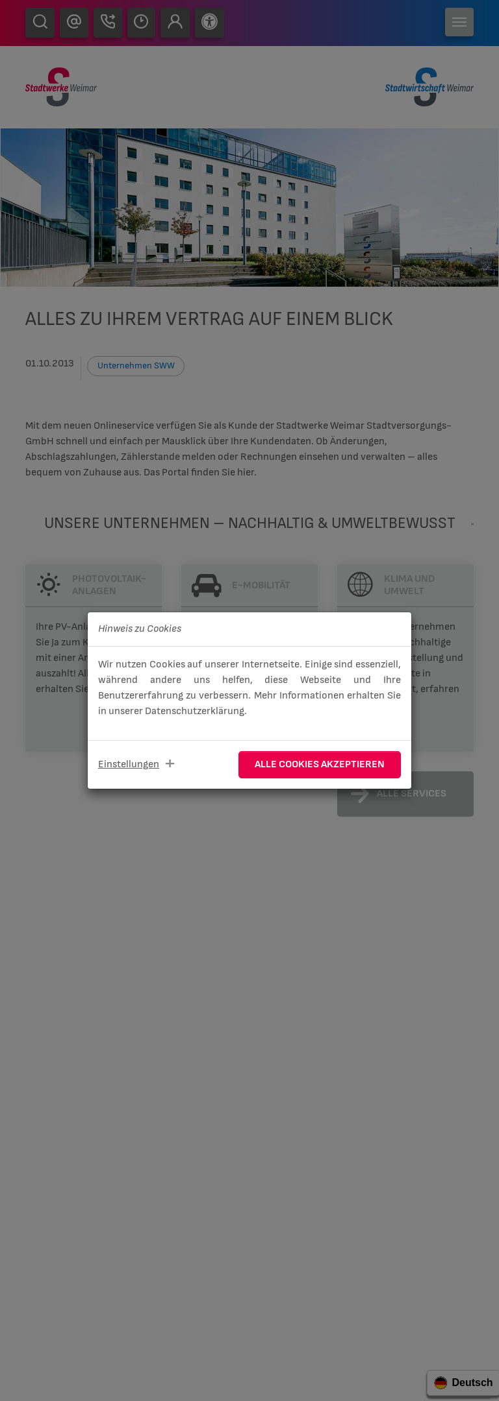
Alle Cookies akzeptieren (320, 764)
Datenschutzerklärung (194, 711)
